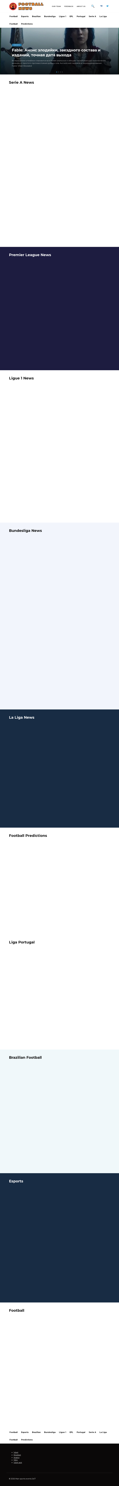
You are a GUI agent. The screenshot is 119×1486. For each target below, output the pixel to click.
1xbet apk (18, 1463)
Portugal (81, 16)
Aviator (17, 1458)
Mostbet (17, 1455)
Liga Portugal (22, 942)
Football (14, 16)
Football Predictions (28, 835)
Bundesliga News (25, 530)
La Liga (103, 16)
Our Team (56, 6)
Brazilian (36, 16)
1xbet (16, 1452)
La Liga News (21, 717)
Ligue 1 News (21, 378)
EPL (71, 16)
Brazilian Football (25, 1057)
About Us (81, 6)
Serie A (92, 16)
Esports (25, 16)
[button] (114, 51)
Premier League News (30, 255)
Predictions (27, 24)
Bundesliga (50, 16)
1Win (16, 1460)
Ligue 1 (62, 16)
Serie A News (21, 82)
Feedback (68, 6)
